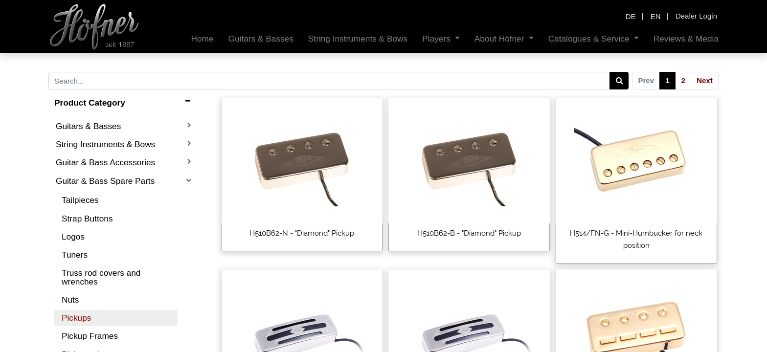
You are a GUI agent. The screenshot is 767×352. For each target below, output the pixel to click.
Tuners (75, 255)
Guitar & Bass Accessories (105, 162)
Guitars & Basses (88, 126)
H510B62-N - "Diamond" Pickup (301, 233)
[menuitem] (198, 39)
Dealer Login (696, 16)
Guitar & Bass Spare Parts (105, 181)
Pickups (76, 318)
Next (705, 80)
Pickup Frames (90, 336)
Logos (73, 237)
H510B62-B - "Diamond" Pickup (469, 233)
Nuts (70, 300)
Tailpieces (80, 200)
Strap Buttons (87, 218)
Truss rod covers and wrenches (101, 277)
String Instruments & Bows (105, 144)
